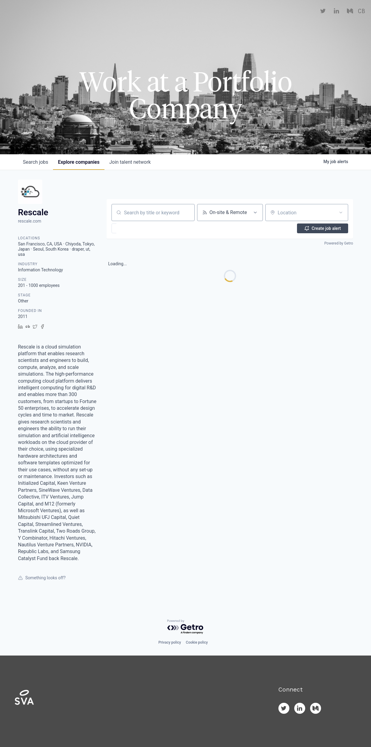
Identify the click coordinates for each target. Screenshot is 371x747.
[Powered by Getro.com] (185, 627)
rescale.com (29, 221)
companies (78, 162)
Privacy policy (169, 642)
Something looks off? (41, 577)
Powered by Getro (338, 243)
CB (361, 18)
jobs (35, 162)
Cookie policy (197, 642)
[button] (131, 228)
